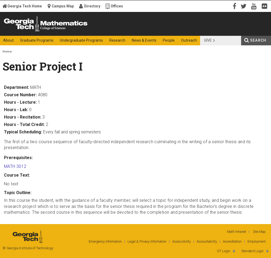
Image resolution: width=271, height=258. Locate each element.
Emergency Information (105, 241)
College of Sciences (90, 31)
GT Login (223, 251)
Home (7, 51)
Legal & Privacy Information (147, 241)
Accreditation (232, 241)
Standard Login (252, 251)
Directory (92, 6)
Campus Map (63, 6)
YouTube (255, 6)
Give (208, 40)
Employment (256, 241)
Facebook (234, 6)
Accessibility (181, 241)
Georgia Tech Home (24, 6)
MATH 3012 (15, 166)
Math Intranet (236, 232)
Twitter (245, 6)
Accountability (207, 241)
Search (258, 40)
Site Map (259, 232)
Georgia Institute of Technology (20, 31)
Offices (117, 6)
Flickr (266, 6)
